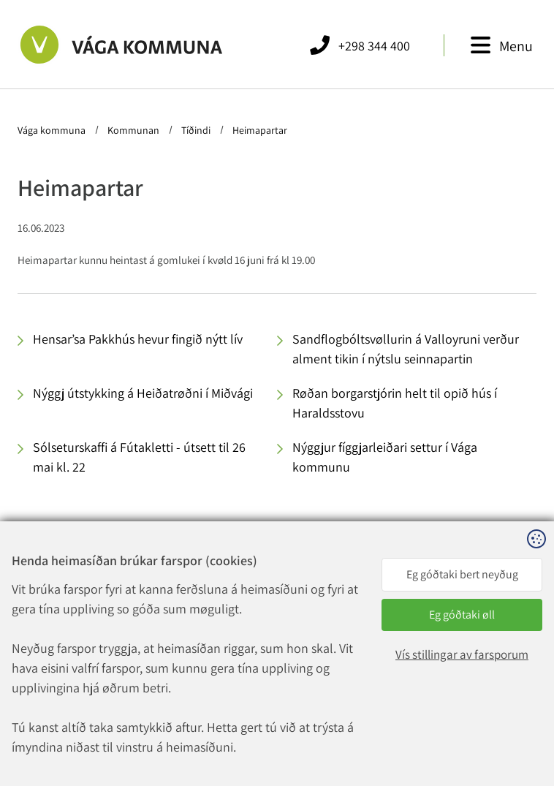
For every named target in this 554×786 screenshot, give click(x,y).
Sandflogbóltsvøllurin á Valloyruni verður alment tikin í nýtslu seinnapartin (405, 348)
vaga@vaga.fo (206, 663)
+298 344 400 (214, 646)
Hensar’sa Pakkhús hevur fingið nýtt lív (138, 338)
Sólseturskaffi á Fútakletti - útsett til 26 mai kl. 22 (139, 457)
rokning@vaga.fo (213, 681)
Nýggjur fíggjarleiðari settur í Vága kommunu (384, 457)
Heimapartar (258, 130)
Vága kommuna (53, 130)
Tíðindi (196, 130)
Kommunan (133, 130)
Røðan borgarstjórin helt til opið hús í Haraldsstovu (394, 403)
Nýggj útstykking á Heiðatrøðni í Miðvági (143, 393)
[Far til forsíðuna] (105, 45)
